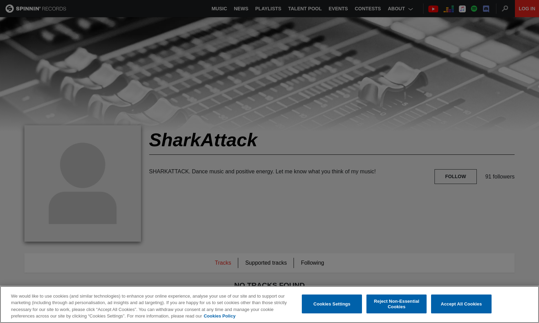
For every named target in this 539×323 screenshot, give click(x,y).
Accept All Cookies (461, 304)
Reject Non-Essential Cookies (396, 304)
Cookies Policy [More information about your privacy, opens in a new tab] (219, 316)
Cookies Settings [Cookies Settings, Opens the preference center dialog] (332, 304)
